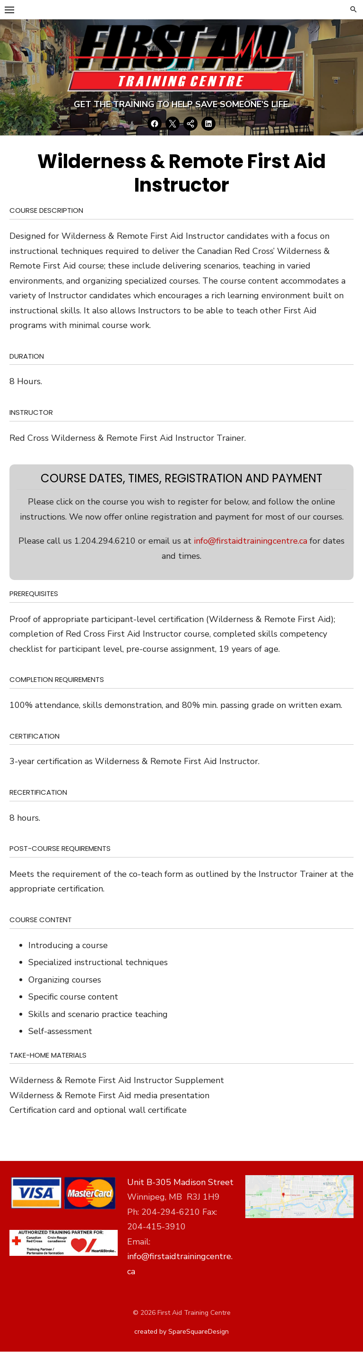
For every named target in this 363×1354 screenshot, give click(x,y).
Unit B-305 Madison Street (180, 1184)
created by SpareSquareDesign (181, 1333)
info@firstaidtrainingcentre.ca (250, 542)
